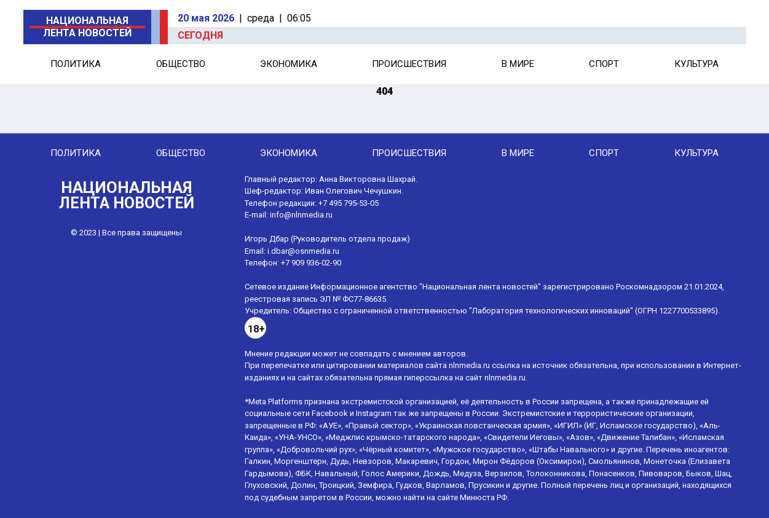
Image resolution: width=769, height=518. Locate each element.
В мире (518, 64)
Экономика (288, 64)
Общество (180, 64)
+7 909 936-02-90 (311, 262)
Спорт (604, 64)
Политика (75, 64)
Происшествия (409, 64)
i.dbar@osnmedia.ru (303, 251)
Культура (696, 64)
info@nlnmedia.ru (301, 214)
